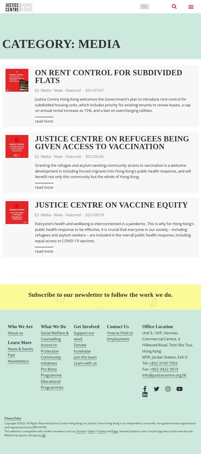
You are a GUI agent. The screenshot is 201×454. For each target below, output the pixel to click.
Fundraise (82, 351)
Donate (80, 344)
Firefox (102, 431)
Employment (118, 338)
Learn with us (85, 363)
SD (43, 435)
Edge (115, 431)
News (58, 90)
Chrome (81, 431)
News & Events (20, 348)
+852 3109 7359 (163, 363)
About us (15, 332)
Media (46, 90)
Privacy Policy (12, 418)
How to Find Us (120, 332)
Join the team (85, 357)
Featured (73, 90)
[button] (174, 6)
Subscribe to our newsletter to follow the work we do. (100, 294)
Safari (91, 431)
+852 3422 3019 (164, 369)
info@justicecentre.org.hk (164, 375)
